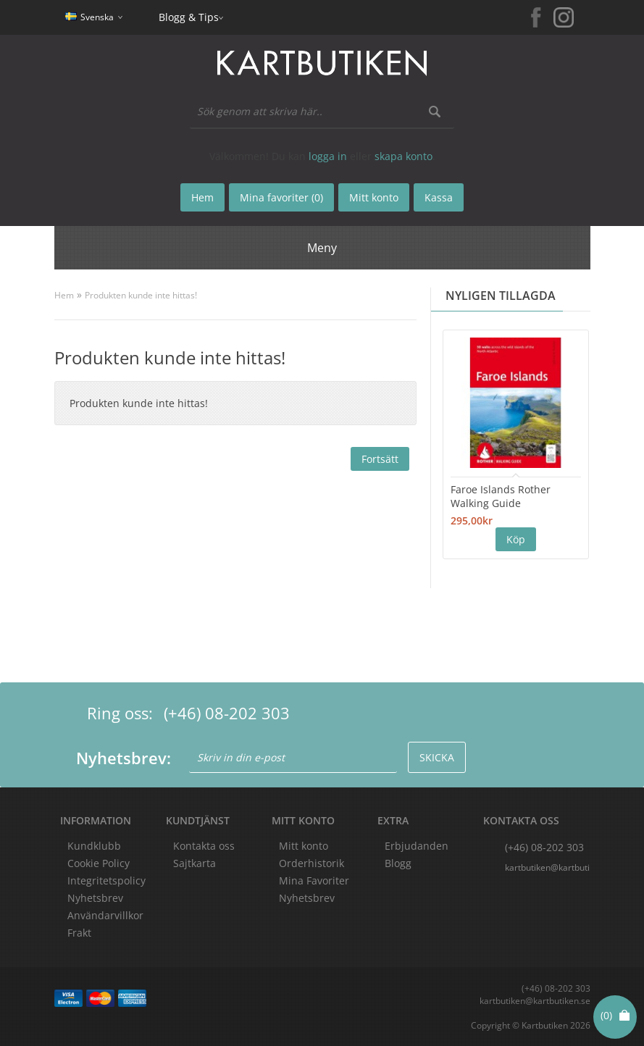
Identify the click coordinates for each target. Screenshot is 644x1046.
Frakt (79, 933)
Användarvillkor (105, 915)
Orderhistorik (311, 863)
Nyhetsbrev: (123, 758)
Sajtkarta (194, 863)
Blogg (398, 863)
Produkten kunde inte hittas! (141, 295)
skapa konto (403, 156)
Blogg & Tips (189, 17)
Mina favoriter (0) (281, 197)
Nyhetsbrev (307, 898)
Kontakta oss (204, 846)
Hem (64, 295)
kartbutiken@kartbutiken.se (547, 867)
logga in (328, 156)
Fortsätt (379, 459)
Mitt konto (303, 846)
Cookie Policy (98, 863)
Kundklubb (94, 846)
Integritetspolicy (106, 880)
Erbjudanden (416, 846)
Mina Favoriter (314, 880)
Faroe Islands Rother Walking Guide (501, 496)
